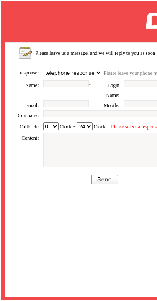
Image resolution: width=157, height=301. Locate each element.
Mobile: (112, 105)
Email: (32, 105)
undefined (51, 126)
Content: (30, 138)
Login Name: (113, 90)
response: (29, 73)
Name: (32, 85)
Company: (28, 115)
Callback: (29, 127)
